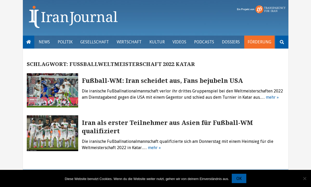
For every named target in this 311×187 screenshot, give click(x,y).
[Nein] (304, 178)
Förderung (259, 41)
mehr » (272, 97)
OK (239, 178)
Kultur (157, 41)
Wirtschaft (129, 41)
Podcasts (204, 41)
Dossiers (231, 41)
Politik (65, 41)
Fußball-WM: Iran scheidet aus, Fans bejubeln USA (162, 80)
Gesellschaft (94, 41)
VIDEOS (179, 41)
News (44, 41)
